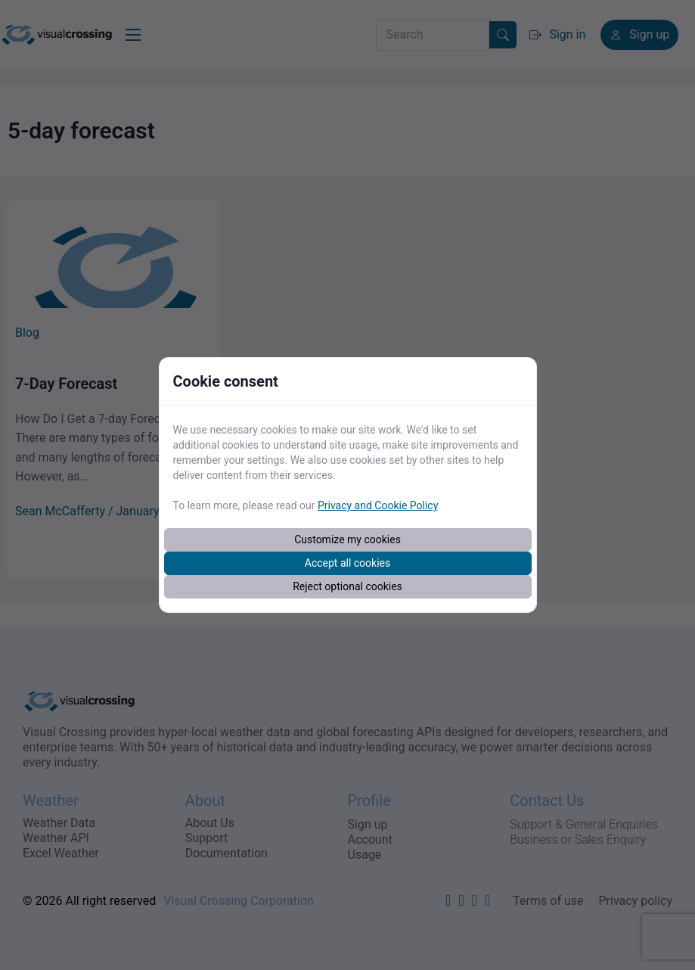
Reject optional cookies (347, 586)
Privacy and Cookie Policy (378, 505)
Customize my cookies (347, 539)
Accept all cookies (347, 563)
